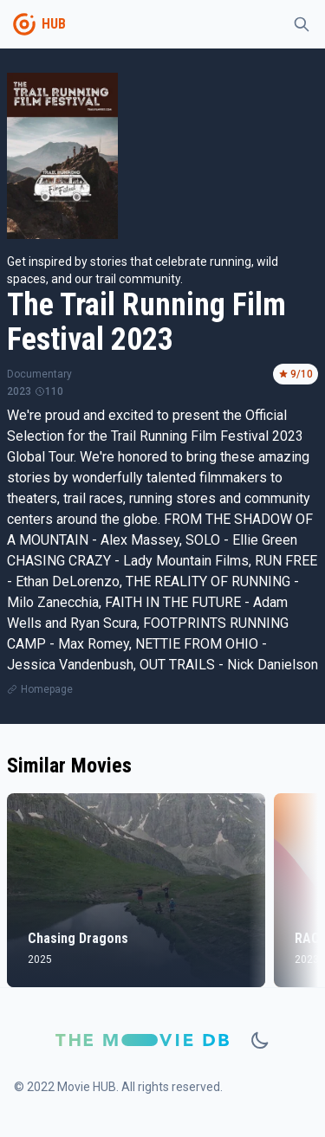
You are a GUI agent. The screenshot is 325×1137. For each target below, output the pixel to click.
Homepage (47, 689)
